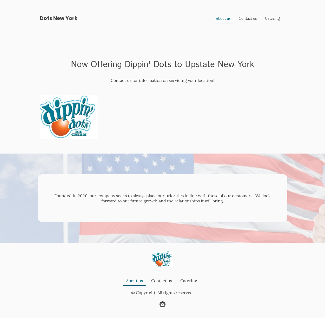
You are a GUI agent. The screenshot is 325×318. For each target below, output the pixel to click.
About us (223, 18)
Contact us (248, 18)
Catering (272, 18)
